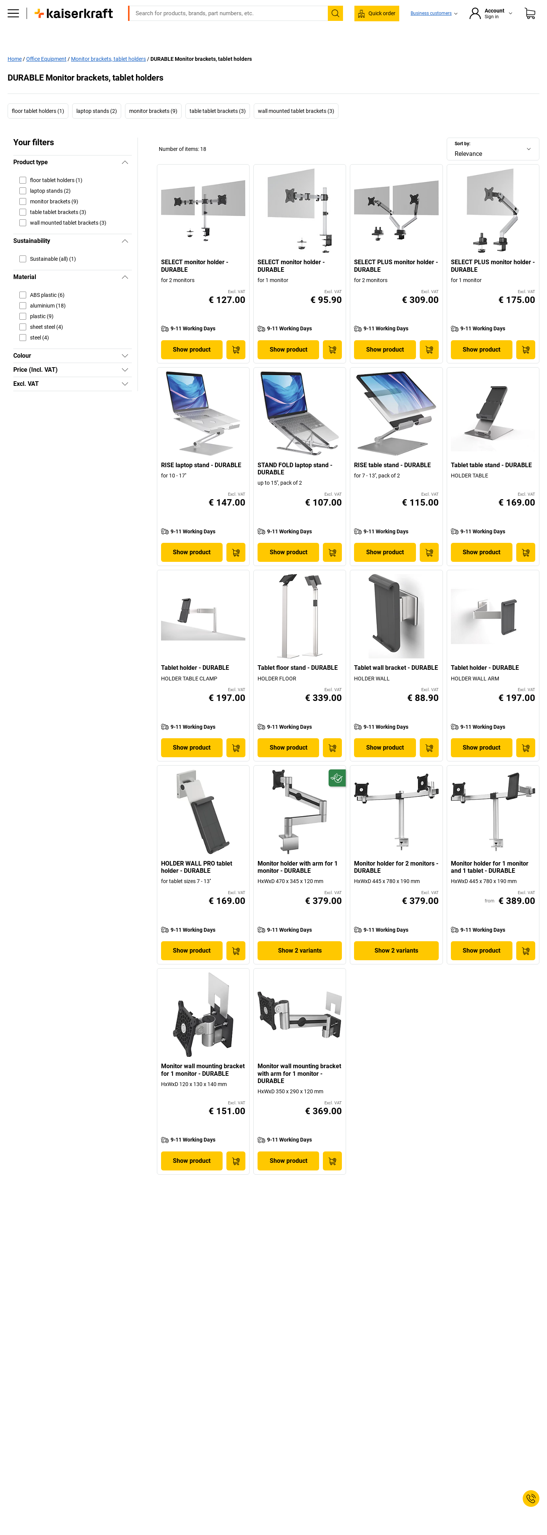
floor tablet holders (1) (38, 127)
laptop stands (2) (96, 127)
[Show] (125, 372)
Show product (191, 365)
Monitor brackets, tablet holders (108, 74)
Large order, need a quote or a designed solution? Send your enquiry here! (273, 6)
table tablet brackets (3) (218, 127)
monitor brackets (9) (153, 127)
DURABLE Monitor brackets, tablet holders (201, 74)
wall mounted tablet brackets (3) (296, 127)
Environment (298, 58)
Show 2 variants (300, 966)
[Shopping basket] (529, 36)
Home (15, 74)
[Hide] (125, 178)
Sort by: (462, 159)
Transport (256, 58)
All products (111, 58)
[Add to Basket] (235, 365)
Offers (446, 58)
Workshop (182, 58)
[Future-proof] (337, 793)
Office (148, 58)
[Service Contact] (531, 1498)
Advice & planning (402, 58)
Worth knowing (347, 58)
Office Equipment (46, 74)
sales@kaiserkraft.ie (363, 17)
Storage (219, 58)
